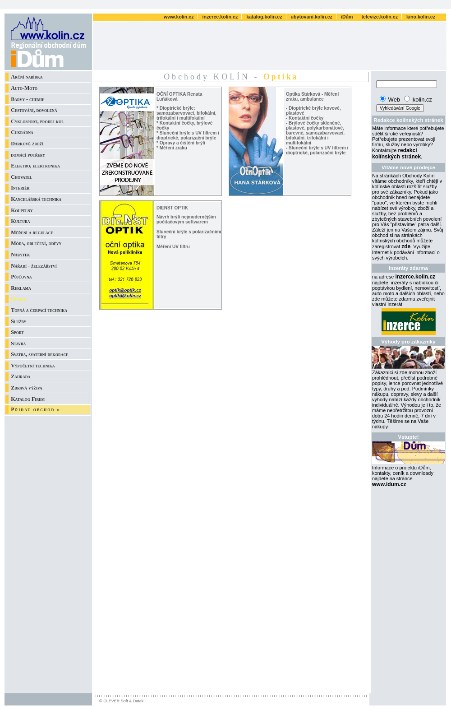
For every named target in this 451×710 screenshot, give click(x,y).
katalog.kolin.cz (264, 16)
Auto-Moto (24, 88)
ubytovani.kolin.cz (312, 16)
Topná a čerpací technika (39, 310)
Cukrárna (22, 132)
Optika (19, 299)
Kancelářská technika (36, 199)
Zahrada (20, 376)
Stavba (18, 343)
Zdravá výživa (26, 388)
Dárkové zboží (27, 143)
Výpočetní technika (33, 365)
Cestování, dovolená (34, 110)
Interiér (20, 188)
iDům (347, 16)
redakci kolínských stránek (396, 153)
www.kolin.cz (179, 16)
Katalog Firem (28, 399)
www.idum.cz (389, 484)
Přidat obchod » (35, 409)
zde (405, 246)
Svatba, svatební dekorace (40, 354)
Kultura (20, 221)
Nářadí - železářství (34, 266)
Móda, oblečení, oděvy (36, 243)
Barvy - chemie (27, 99)
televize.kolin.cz (381, 16)
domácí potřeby (28, 155)
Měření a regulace (32, 232)
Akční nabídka (26, 77)
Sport (17, 332)
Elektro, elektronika (35, 165)
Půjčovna (21, 277)
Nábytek (20, 254)
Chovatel (21, 177)
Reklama (21, 288)
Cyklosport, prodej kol (37, 121)
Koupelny (21, 210)
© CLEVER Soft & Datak (121, 701)
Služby (18, 321)
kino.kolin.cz (420, 16)
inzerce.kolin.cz (220, 16)
